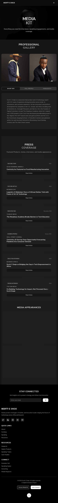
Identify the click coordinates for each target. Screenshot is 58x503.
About (3, 429)
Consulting (4, 469)
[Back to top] (29, 495)
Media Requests (6, 472)
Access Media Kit (23, 487)
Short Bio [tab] (10, 88)
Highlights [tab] (47, 88)
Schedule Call (5, 463)
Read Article (29, 173)
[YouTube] (17, 420)
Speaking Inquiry (6, 466)
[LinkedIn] (8, 420)
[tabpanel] (29, 111)
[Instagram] (12, 420)
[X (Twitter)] (3, 420)
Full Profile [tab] (29, 88)
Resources (4, 438)
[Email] (22, 420)
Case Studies (5, 455)
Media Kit (4, 446)
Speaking (4, 435)
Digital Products (6, 449)
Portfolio (4, 432)
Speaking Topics (6, 452)
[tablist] (29, 88)
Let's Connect (36, 487)
